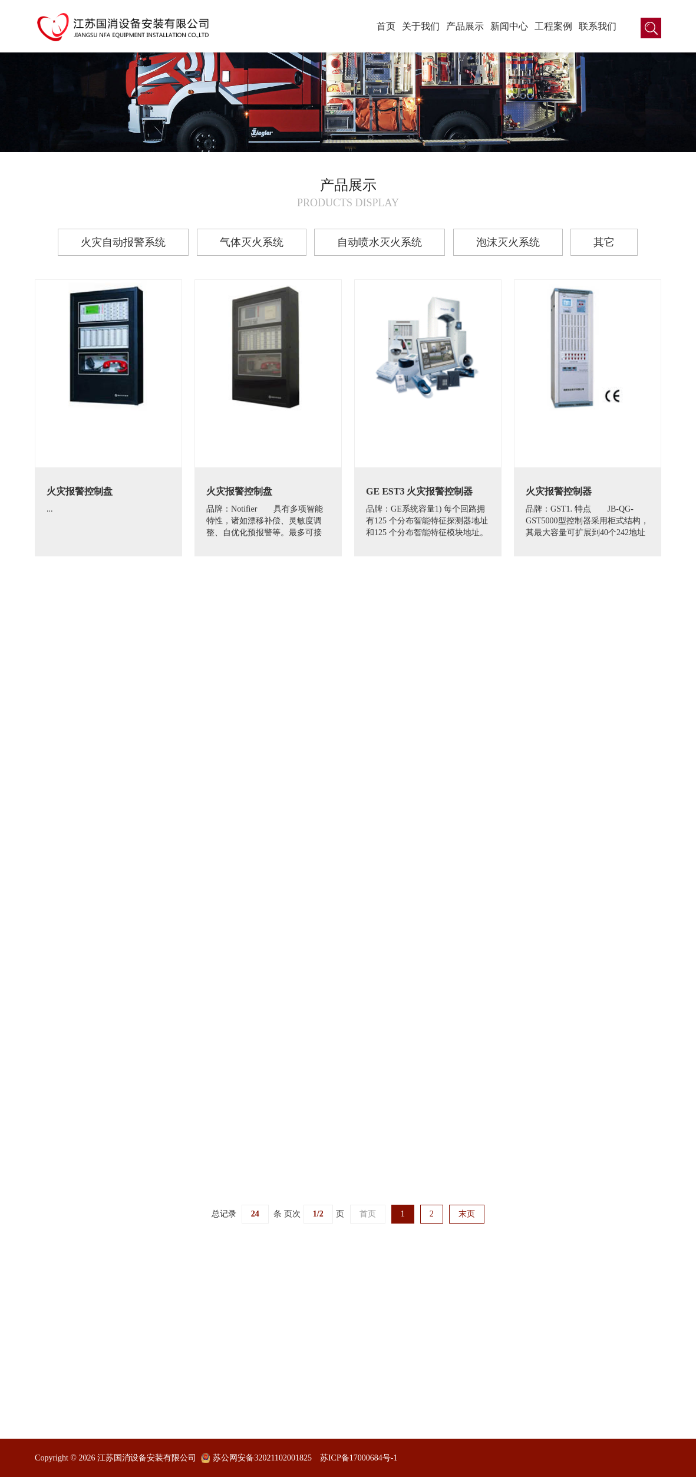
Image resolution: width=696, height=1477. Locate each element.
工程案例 (553, 26)
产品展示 (465, 26)
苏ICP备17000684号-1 (358, 1457)
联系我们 (597, 26)
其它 (604, 242)
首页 (386, 26)
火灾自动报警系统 (123, 242)
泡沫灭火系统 (508, 242)
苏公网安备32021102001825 (262, 1457)
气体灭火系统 (251, 242)
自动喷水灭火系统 (379, 242)
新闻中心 (509, 26)
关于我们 (421, 26)
